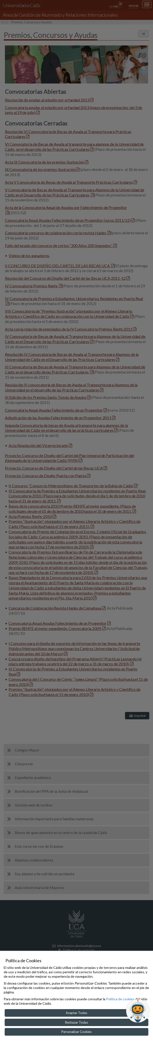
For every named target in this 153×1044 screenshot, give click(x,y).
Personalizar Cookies (76, 1032)
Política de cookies (120, 999)
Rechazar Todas (76, 1022)
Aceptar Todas (76, 1013)
